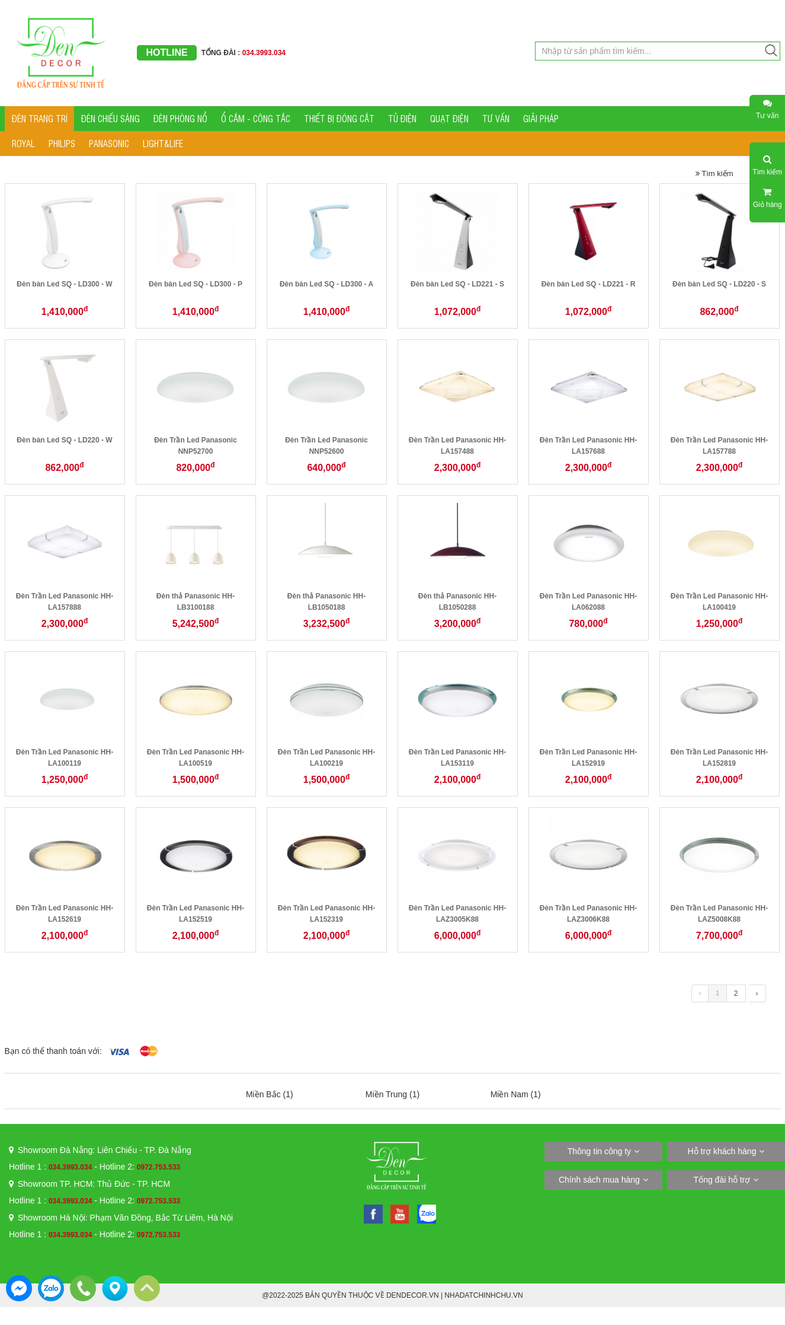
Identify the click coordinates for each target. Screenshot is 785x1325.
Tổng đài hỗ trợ (722, 1179)
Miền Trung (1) (392, 1094)
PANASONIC (109, 143)
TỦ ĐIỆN (402, 118)
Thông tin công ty (599, 1151)
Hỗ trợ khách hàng (722, 1151)
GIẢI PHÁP (541, 118)
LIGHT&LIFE (163, 143)
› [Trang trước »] (757, 993)
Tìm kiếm (714, 173)
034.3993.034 (70, 1167)
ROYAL (23, 143)
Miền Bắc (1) (269, 1094)
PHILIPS (62, 143)
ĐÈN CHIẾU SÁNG (110, 118)
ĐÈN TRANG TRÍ (40, 118)
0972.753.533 (158, 1167)
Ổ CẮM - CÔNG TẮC (255, 118)
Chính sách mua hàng (599, 1179)
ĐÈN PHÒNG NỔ (180, 118)
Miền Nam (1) (516, 1094)
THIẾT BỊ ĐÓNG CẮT (339, 118)
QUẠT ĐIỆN (449, 118)
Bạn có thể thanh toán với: (53, 1051)
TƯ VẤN (496, 118)
